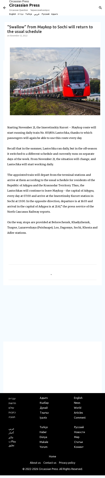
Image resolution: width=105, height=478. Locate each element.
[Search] (100, 8)
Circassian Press (19, 1)
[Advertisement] (52, 313)
